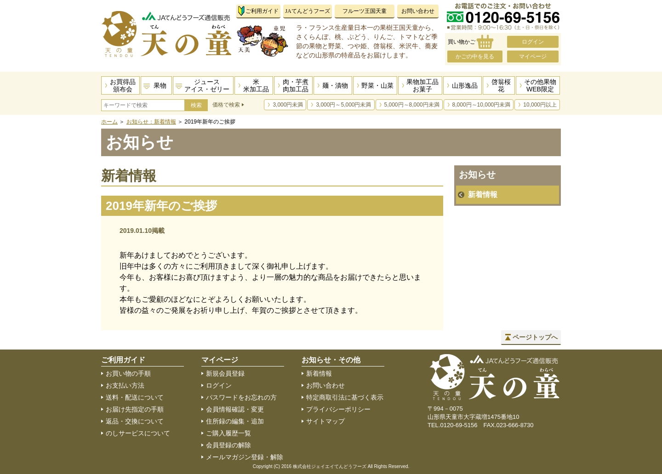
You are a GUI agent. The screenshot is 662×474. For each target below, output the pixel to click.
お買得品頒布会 (123, 85)
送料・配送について (135, 397)
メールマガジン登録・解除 (244, 457)
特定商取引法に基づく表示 (344, 397)
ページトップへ (535, 337)
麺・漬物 (335, 85)
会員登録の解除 (228, 445)
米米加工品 (256, 85)
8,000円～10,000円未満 (481, 105)
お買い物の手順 (128, 373)
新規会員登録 (225, 373)
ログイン (533, 42)
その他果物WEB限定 (540, 85)
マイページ (533, 56)
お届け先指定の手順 (135, 409)
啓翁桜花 (501, 85)
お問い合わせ (417, 11)
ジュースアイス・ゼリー (206, 85)
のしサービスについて (138, 433)
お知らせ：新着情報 (151, 121)
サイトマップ (325, 421)
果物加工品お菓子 (422, 85)
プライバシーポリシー (338, 409)
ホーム (109, 121)
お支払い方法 (125, 385)
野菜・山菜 (377, 85)
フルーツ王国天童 (364, 11)
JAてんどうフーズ (307, 11)
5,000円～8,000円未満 (411, 105)
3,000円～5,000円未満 (343, 105)
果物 (160, 85)
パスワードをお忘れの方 (241, 397)
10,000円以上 (540, 105)
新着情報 (482, 194)
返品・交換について (135, 421)
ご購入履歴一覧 (228, 433)
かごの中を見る (475, 56)
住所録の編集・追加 (235, 421)
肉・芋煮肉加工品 (295, 85)
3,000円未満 (288, 105)
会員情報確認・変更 (235, 409)
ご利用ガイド (262, 11)
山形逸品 (465, 85)
